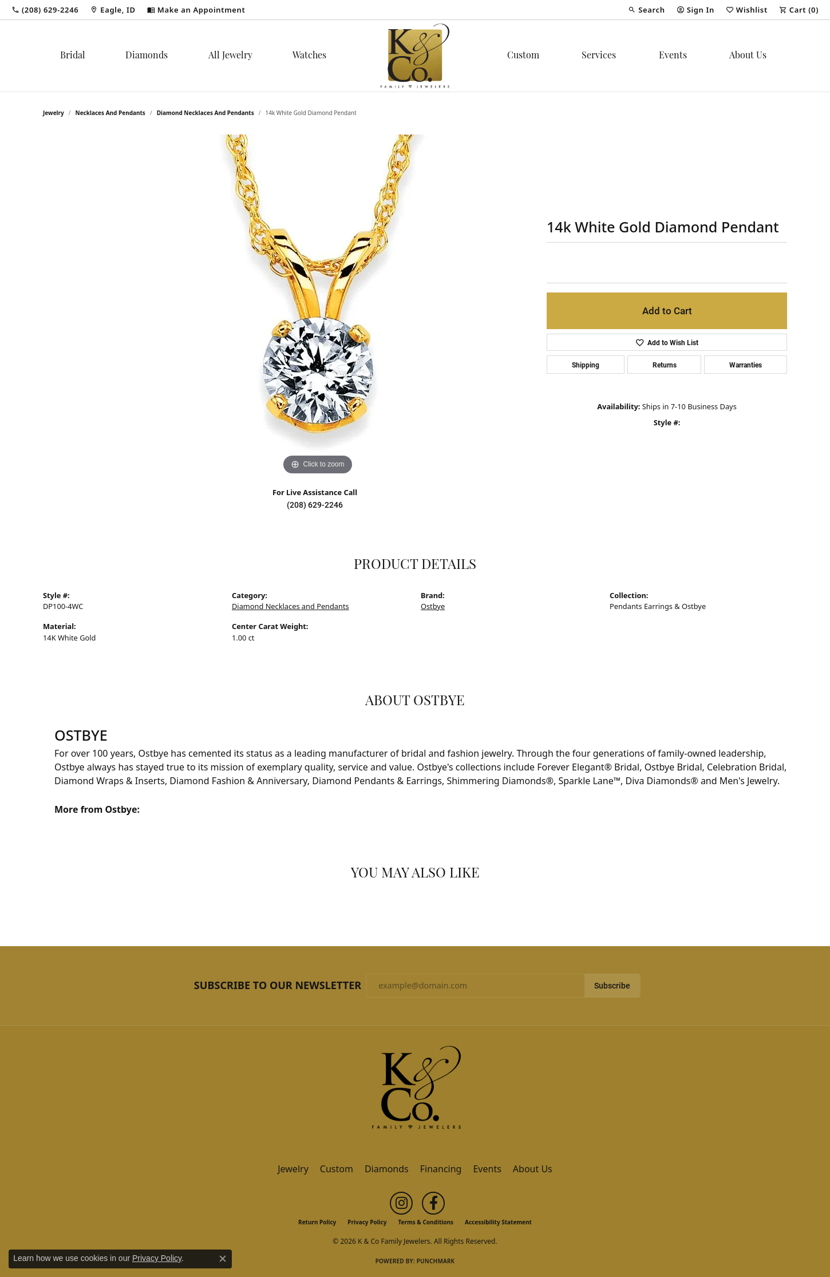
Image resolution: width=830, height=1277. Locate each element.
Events (673, 56)
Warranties (745, 364)
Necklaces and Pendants (110, 113)
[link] (44, 9)
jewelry (53, 113)
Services (599, 56)
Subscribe (612, 986)
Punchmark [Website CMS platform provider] (436, 1261)
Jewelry (293, 1169)
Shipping (585, 364)
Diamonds (146, 56)
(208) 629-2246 (315, 505)
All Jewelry (230, 56)
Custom (523, 56)
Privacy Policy (366, 1222)
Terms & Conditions (425, 1222)
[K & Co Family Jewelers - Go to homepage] (415, 1090)
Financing (441, 1169)
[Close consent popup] (222, 1258)
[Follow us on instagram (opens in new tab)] (401, 1203)
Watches (309, 56)
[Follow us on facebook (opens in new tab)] (433, 1203)
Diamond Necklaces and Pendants (205, 113)
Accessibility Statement (498, 1222)
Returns (665, 364)
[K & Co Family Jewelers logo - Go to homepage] (415, 56)
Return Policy (317, 1222)
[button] (646, 9)
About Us (747, 56)
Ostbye (433, 606)
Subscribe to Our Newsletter (277, 985)
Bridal (72, 56)
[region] (317, 306)
